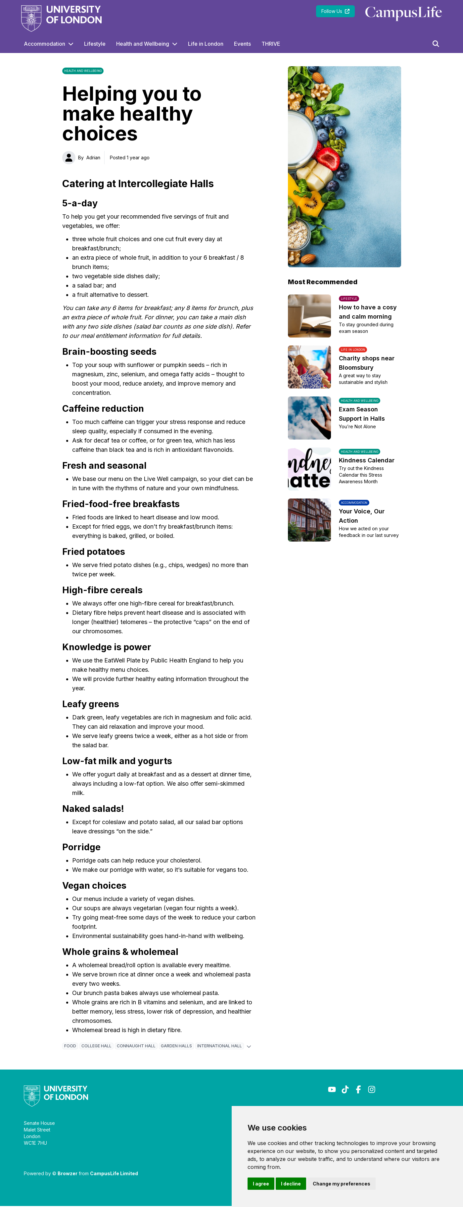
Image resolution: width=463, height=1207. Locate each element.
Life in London (205, 43)
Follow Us (335, 11)
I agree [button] (261, 1183)
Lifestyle (95, 43)
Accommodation (44, 43)
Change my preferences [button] (341, 1183)
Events (242, 43)
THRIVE (270, 43)
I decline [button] (291, 1183)
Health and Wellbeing (142, 43)
